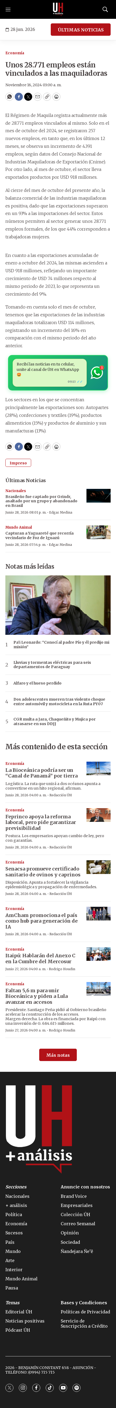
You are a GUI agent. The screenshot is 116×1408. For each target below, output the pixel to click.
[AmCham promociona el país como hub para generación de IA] (98, 913)
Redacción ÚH (60, 795)
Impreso (18, 463)
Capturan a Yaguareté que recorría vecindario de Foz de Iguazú (39, 535)
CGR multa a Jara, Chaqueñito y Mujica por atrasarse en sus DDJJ (54, 721)
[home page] (58, 9)
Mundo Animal (18, 527)
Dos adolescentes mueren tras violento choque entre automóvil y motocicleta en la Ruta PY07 (59, 701)
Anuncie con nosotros (85, 1187)
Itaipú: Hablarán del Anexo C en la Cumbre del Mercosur (40, 958)
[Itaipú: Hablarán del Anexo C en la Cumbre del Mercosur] (98, 954)
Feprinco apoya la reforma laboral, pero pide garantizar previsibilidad (40, 822)
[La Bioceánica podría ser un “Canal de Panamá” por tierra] (98, 768)
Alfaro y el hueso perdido (37, 683)
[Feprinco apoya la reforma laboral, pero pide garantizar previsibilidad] (98, 815)
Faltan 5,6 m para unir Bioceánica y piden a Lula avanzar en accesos (36, 996)
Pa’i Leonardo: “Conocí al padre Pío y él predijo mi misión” (61, 644)
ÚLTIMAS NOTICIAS (81, 30)
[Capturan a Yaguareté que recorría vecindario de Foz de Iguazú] (98, 532)
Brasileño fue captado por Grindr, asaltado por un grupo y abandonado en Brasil (41, 501)
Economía (14, 53)
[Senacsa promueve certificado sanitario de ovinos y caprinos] (98, 867)
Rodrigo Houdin (62, 969)
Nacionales (15, 491)
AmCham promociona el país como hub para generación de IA (41, 921)
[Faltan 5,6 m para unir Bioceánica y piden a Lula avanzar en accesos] (98, 989)
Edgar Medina (60, 512)
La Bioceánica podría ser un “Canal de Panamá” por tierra (41, 773)
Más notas (58, 1055)
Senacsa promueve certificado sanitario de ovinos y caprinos (43, 872)
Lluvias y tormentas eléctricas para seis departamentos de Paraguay (52, 664)
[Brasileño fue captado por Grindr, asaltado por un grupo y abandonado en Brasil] (98, 496)
